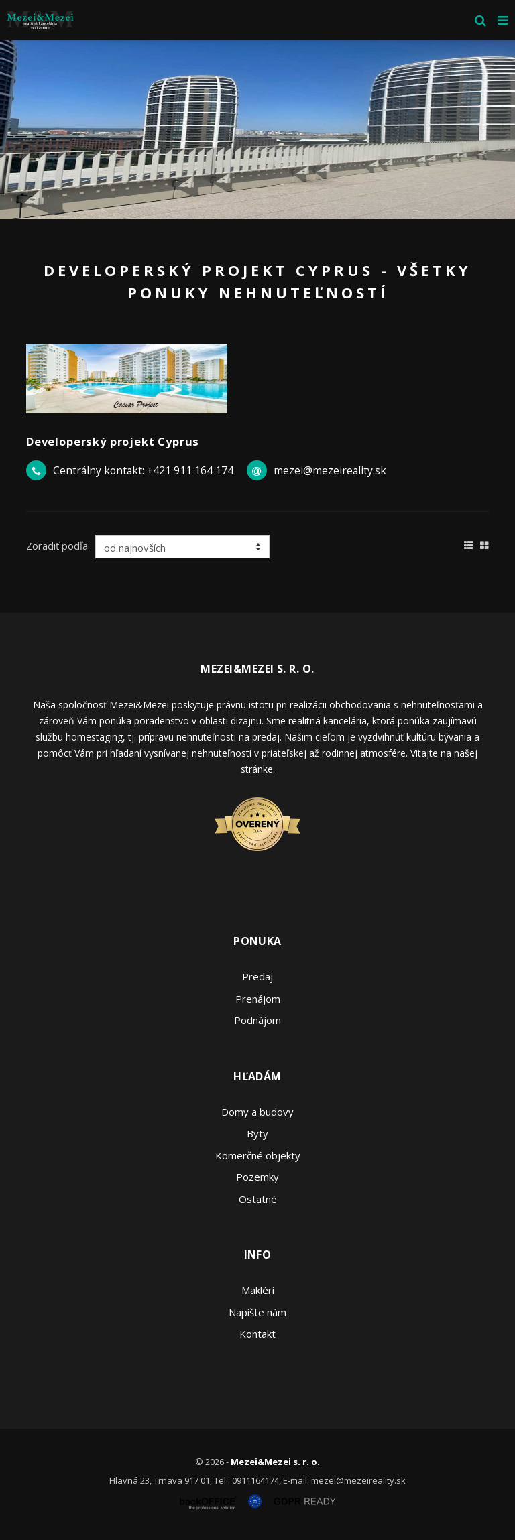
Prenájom (257, 998)
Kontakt (257, 1333)
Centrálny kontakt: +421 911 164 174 (143, 470)
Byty (257, 1133)
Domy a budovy (257, 1111)
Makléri (257, 1290)
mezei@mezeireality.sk (330, 470)
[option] (257, 129)
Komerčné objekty (257, 1155)
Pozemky (257, 1176)
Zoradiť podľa (57, 545)
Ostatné (258, 1199)
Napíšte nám (257, 1312)
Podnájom (257, 1020)
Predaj (257, 976)
